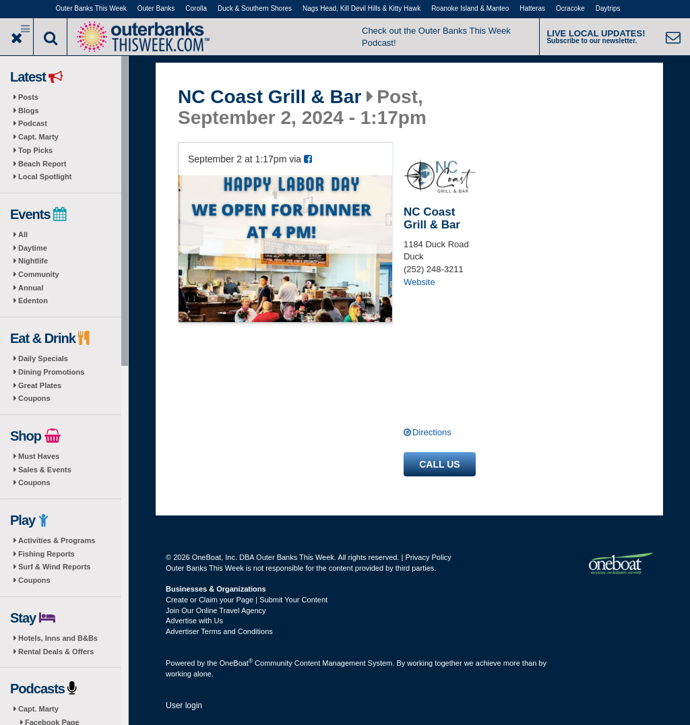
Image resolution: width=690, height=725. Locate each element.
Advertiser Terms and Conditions (219, 631)
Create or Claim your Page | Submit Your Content (246, 600)
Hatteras (532, 8)
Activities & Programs (56, 540)
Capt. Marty (38, 137)
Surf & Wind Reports (54, 567)
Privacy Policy (428, 557)
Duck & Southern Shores (255, 8)
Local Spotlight (44, 176)
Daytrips (608, 8)
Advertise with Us (194, 621)
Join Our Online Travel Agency (216, 610)
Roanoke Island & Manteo (470, 8)
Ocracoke (570, 8)
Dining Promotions (51, 372)
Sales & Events (44, 470)
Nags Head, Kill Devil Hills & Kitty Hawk (361, 8)
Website (419, 282)
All (23, 234)
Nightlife (33, 261)
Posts (28, 97)
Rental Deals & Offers (56, 652)
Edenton (33, 300)
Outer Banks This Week (91, 8)
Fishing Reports (46, 554)
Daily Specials (43, 358)
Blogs (28, 110)
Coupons (34, 398)
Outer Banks (156, 8)
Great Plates (39, 385)
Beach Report (42, 164)
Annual (30, 288)
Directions (431, 432)
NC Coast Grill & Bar (269, 97)
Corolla (196, 8)
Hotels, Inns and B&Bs (58, 638)
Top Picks (35, 150)
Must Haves (38, 456)
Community (38, 274)
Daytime (32, 248)
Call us (439, 464)
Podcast (32, 123)
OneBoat (236, 663)
